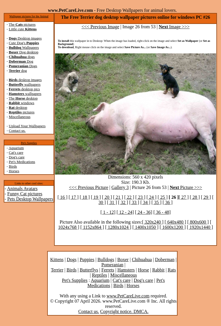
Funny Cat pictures (24, 193)
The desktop (23, 98)
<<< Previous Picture (88, 187)
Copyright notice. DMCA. (124, 311)
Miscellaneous (20, 117)
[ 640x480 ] (175, 222)
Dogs (23, 66)
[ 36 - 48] (162, 212)
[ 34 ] (145, 202)
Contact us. (17, 130)
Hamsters (126, 269)
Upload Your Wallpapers (27, 126)
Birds (13, 166)
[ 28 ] (195, 197)
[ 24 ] (151, 197)
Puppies (87, 259)
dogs (22, 57)
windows (22, 103)
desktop (18, 107)
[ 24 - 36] (143, 212)
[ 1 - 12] (107, 212)
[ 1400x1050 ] (145, 227)
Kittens (57, 259)
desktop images (25, 80)
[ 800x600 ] (198, 222)
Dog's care (17, 157)
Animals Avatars (22, 188)
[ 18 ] (85, 197)
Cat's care (16, 152)
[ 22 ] (129, 197)
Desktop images (25, 38)
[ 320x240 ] (152, 222)
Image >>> (174, 26)
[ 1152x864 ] (92, 227)
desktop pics (24, 89)
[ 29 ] (206, 197)
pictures (22, 112)
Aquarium (16, 148)
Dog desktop (24, 52)
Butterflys (89, 269)
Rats (172, 269)
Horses (14, 171)
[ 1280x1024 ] (118, 227)
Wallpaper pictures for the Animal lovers (29, 18)
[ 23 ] (140, 197)
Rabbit (158, 269)
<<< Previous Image (100, 26)
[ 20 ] (107, 197)
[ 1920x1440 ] (200, 227)
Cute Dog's (24, 43)
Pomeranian (112, 264)
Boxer (123, 259)
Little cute (23, 29)
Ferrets (107, 269)
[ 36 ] (168, 202)
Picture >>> (186, 187)
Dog (21, 61)
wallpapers (25, 84)
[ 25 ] (163, 197)
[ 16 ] (63, 197)
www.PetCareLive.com (127, 295)
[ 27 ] (184, 197)
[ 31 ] (112, 202)
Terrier (57, 269)
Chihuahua (142, 259)
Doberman (165, 259)
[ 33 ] (134, 202)
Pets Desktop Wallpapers (30, 198)
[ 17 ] (73, 197)
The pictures (22, 24)
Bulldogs (106, 259)
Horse (143, 269)
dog (18, 70)
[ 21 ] (118, 197)
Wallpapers (24, 47)
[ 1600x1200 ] (173, 227)
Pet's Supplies (29, 143)
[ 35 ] (156, 202)
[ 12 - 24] (125, 212)
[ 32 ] (123, 202)
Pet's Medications (22, 162)
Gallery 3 (120, 187)
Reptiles (99, 275)
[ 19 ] (96, 197)
